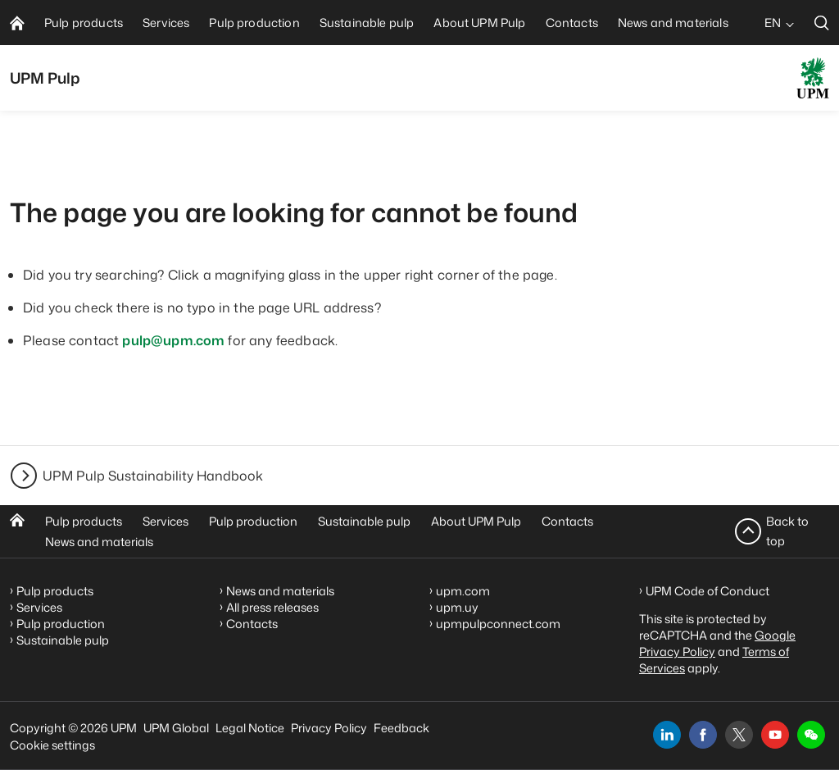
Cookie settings (52, 745)
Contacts (567, 521)
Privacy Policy (329, 727)
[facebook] (703, 735)
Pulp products (83, 521)
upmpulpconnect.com (498, 623)
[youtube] (775, 735)
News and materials (99, 541)
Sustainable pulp (364, 521)
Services (165, 521)
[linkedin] (667, 735)
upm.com (463, 590)
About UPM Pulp (476, 521)
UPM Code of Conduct (707, 590)
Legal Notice (249, 727)
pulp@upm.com (173, 340)
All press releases (272, 607)
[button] (811, 735)
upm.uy (457, 607)
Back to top (787, 531)
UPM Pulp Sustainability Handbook (153, 476)
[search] (821, 22)
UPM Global (176, 727)
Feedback (401, 727)
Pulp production (253, 521)
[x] (739, 735)
